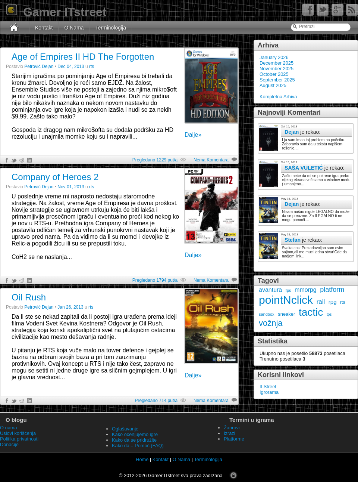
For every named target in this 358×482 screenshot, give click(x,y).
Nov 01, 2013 (70, 186)
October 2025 (274, 74)
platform (332, 289)
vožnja (271, 323)
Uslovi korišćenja (18, 433)
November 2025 (276, 68)
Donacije (9, 444)
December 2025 (276, 63)
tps (329, 314)
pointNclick (286, 300)
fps (288, 290)
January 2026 (274, 57)
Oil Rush (29, 297)
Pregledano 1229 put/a (155, 160)
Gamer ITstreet (56, 12)
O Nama (74, 28)
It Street (268, 386)
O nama (8, 427)
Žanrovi (232, 427)
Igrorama (269, 392)
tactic (311, 312)
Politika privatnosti (19, 439)
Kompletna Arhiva (278, 96)
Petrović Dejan (38, 66)
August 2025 (273, 85)
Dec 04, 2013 (70, 66)
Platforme (234, 439)
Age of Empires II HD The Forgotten (83, 57)
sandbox (266, 314)
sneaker (286, 314)
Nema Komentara (211, 160)
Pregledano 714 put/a (156, 400)
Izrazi (229, 433)
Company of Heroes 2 (55, 177)
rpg (333, 302)
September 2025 (277, 80)
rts (342, 302)
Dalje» (193, 135)
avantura (270, 290)
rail (321, 301)
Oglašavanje (125, 429)
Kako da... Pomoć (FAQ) (138, 445)
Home (142, 459)
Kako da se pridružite (134, 440)
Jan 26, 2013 (70, 307)
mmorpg (306, 290)
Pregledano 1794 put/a (155, 280)
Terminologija (110, 28)
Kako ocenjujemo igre (135, 434)
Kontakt (44, 28)
